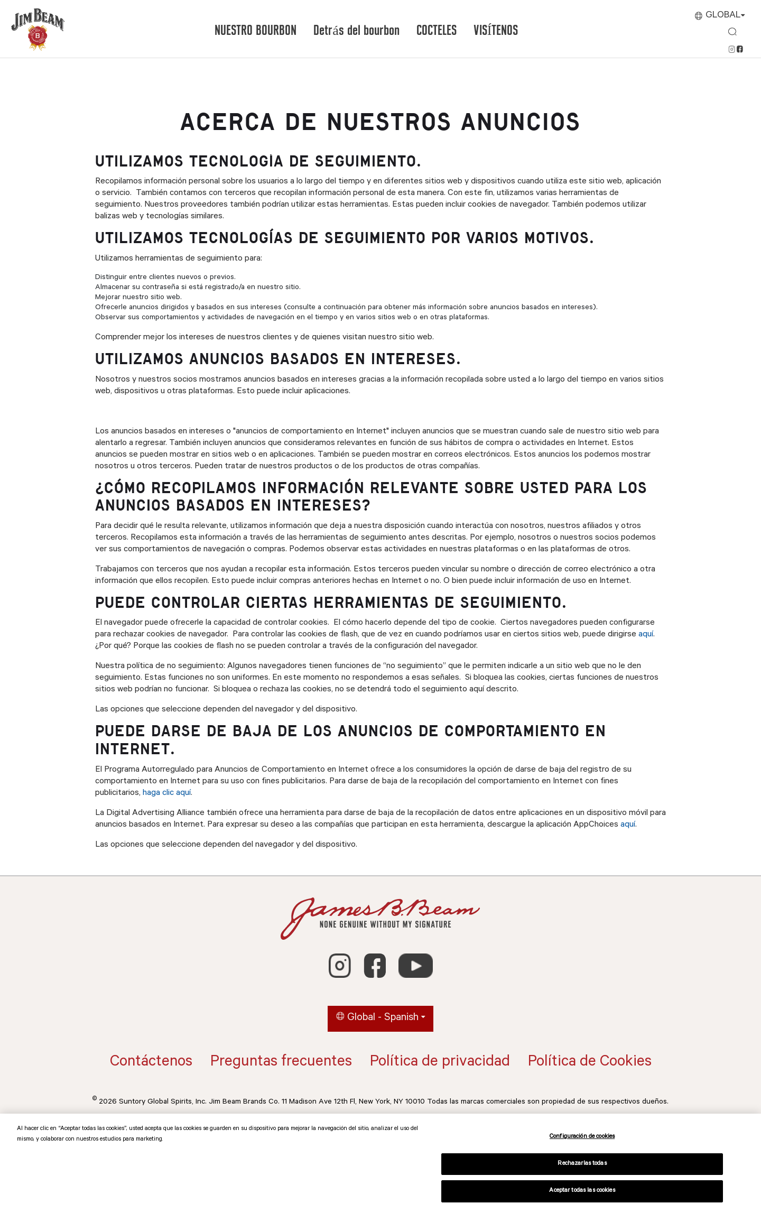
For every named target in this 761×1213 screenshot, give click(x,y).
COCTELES (436, 31)
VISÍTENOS (496, 31)
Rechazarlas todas (582, 1164)
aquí (645, 635)
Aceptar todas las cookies (582, 1191)
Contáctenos (151, 1062)
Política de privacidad (440, 1062)
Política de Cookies (590, 1062)
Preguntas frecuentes (281, 1062)
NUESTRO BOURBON (255, 31)
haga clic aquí (167, 793)
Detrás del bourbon (356, 31)
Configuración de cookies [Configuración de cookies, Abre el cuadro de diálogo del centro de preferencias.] (582, 1137)
